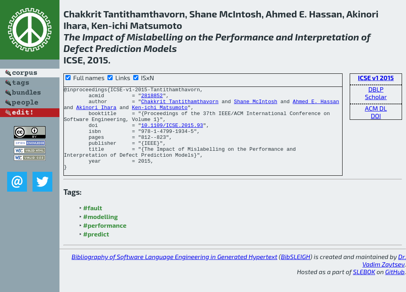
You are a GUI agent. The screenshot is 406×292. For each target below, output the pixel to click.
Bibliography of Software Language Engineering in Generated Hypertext (175, 273)
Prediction (118, 48)
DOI (376, 115)
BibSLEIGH (295, 273)
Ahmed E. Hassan (316, 104)
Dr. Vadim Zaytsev (384, 276)
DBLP (375, 89)
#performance (104, 242)
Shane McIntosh (255, 104)
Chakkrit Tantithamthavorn (179, 104)
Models (160, 48)
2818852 (152, 97)
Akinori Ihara (96, 111)
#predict (96, 250)
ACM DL (376, 108)
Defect (78, 48)
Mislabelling (155, 36)
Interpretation (327, 36)
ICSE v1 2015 (376, 77)
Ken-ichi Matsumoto (160, 111)
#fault (92, 224)
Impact (97, 36)
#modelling (100, 233)
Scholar (376, 96)
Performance (244, 36)
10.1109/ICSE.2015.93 (172, 133)
